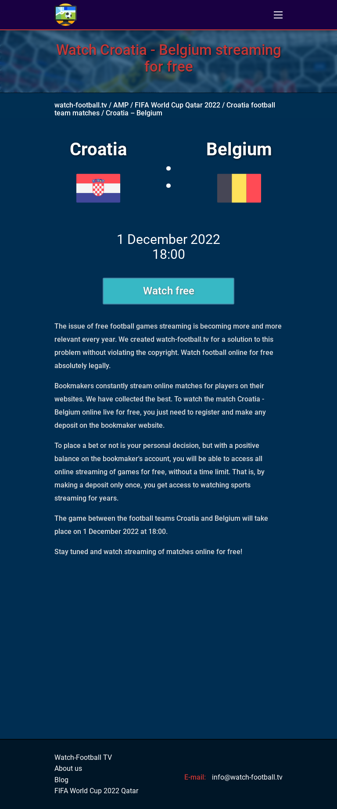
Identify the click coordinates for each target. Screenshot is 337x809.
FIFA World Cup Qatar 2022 (177, 105)
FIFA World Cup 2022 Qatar (96, 791)
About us (68, 769)
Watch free (168, 291)
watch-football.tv (80, 105)
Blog (61, 780)
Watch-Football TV (83, 758)
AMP (121, 105)
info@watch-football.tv (247, 777)
